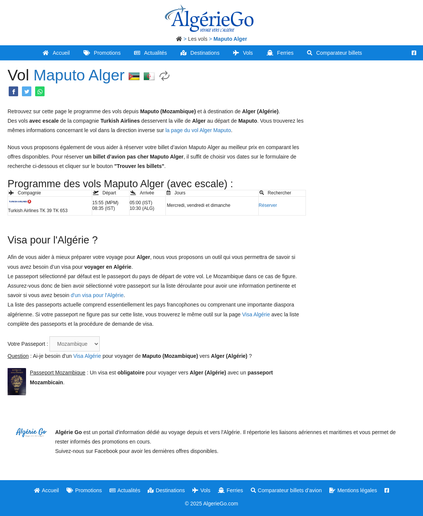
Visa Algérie (256, 314)
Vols (243, 53)
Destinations (200, 53)
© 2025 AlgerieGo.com (211, 504)
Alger (106, 75)
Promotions (102, 53)
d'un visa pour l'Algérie (97, 295)
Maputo (59, 75)
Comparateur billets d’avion (286, 490)
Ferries (280, 53)
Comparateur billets (334, 53)
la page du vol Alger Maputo (198, 130)
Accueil (56, 53)
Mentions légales (353, 490)
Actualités (150, 53)
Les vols (197, 39)
